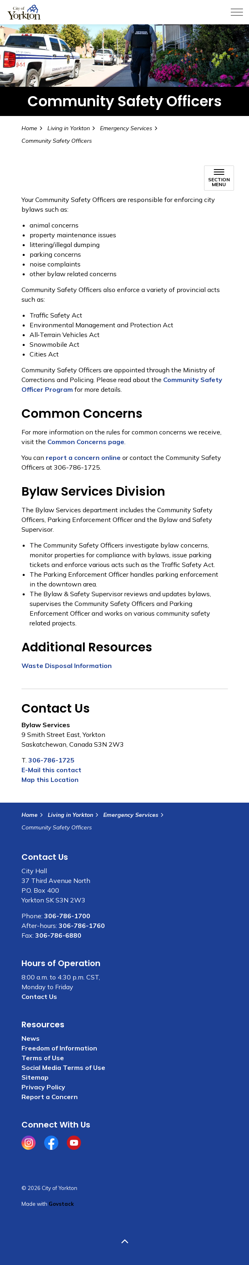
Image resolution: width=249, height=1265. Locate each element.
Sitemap (35, 1077)
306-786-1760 (82, 925)
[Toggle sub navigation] (219, 178)
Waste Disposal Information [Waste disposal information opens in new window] (66, 665)
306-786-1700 (67, 916)
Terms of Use (42, 1058)
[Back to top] (124, 1242)
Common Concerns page (85, 442)
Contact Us (39, 996)
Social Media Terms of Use (63, 1067)
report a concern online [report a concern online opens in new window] (83, 457)
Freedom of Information (59, 1048)
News (30, 1038)
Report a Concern (49, 1097)
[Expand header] (237, 12)
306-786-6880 (58, 935)
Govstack (61, 1204)
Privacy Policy (43, 1087)
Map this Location (50, 779)
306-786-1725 (51, 760)
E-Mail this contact (51, 770)
